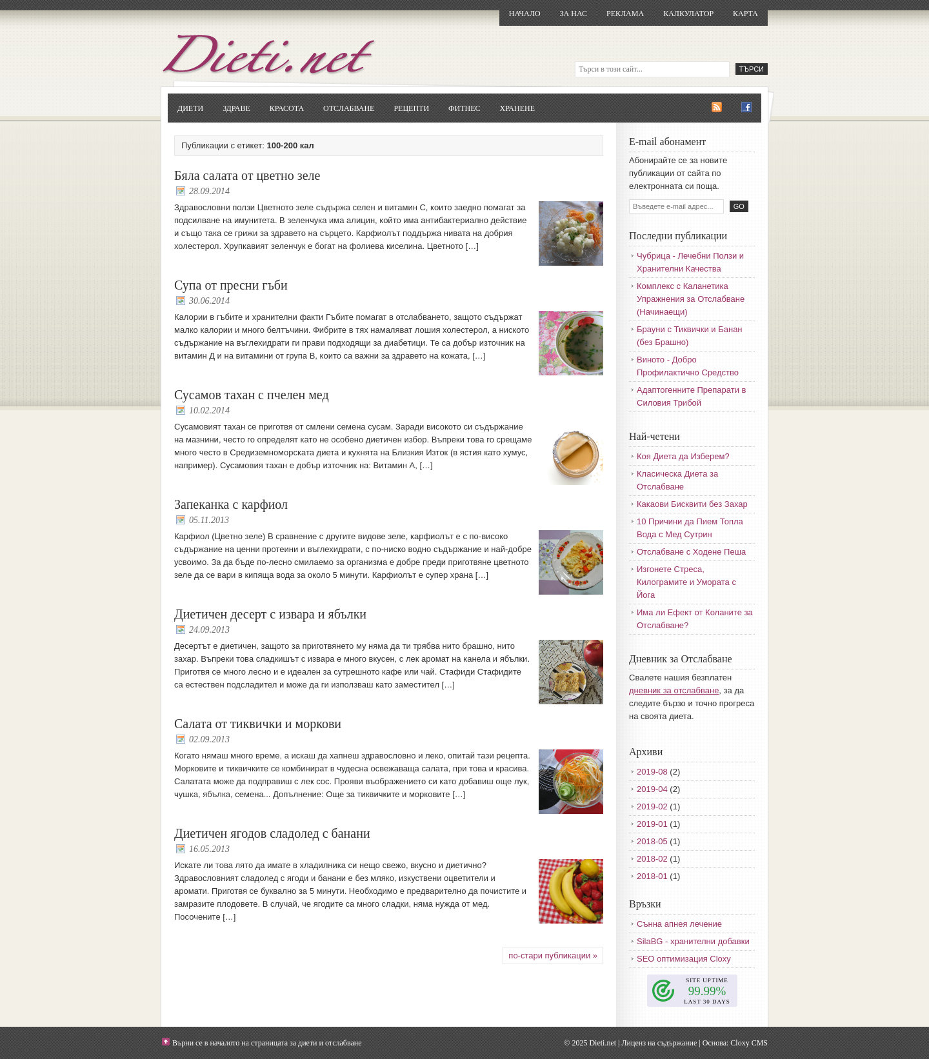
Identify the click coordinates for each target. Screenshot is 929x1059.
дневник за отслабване (674, 690)
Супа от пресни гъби (231, 285)
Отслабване (348, 108)
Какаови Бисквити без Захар (692, 504)
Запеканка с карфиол (231, 504)
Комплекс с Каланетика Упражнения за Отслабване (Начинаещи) (690, 299)
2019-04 (652, 789)
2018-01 (652, 876)
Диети (190, 108)
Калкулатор (688, 13)
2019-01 (652, 824)
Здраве (236, 108)
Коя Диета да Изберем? (683, 456)
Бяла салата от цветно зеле (247, 175)
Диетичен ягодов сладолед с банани (272, 833)
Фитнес (464, 108)
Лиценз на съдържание (659, 1042)
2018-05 (652, 841)
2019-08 (652, 772)
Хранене (517, 108)
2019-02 (652, 806)
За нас (573, 13)
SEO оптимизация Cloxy (684, 959)
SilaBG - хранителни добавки (693, 941)
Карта (745, 13)
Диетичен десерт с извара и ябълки (270, 614)
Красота (287, 108)
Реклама (625, 13)
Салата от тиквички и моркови (257, 724)
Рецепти (411, 108)
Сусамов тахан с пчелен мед (251, 395)
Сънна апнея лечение (679, 924)
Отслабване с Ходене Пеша (691, 552)
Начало (525, 13)
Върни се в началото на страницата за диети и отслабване (267, 1042)
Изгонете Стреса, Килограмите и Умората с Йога (686, 582)
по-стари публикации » (552, 955)
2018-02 (652, 859)
